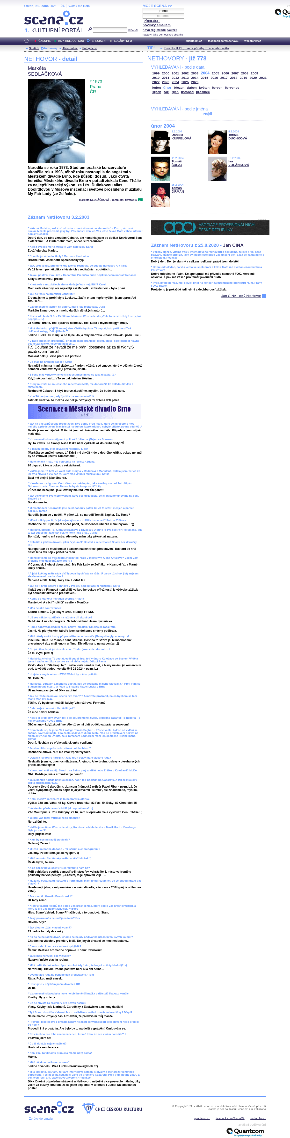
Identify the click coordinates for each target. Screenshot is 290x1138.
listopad (187, 92)
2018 (233, 78)
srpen (156, 92)
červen (217, 87)
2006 (225, 73)
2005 (215, 73)
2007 (235, 73)
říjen (175, 92)
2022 (156, 82)
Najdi (207, 114)
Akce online (70, 48)
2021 (263, 78)
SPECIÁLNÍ (99, 40)
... (140, 199)
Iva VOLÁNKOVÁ (238, 163)
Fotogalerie (89, 48)
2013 (185, 78)
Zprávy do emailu (41, 1118)
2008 (244, 73)
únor (167, 87)
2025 (185, 82)
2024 (175, 82)
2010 (156, 78)
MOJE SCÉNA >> (157, 6)
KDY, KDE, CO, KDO (71, 40)
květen (204, 87)
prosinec (203, 92)
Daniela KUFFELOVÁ (181, 136)
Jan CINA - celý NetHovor (241, 296)
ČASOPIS (44, 40)
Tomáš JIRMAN (178, 189)
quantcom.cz (194, 40)
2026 (194, 82)
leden (156, 87)
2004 (205, 73)
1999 (156, 73)
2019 (243, 78)
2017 (224, 78)
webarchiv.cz (252, 40)
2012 (175, 78)
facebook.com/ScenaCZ (223, 40)
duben (192, 87)
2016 (214, 78)
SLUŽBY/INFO (123, 40)
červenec (232, 87)
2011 (165, 78)
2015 (204, 78)
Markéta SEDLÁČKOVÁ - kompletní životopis (108, 199)
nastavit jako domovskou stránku (163, 34)
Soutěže (34, 48)
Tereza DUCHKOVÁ (237, 136)
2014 (194, 78)
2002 (185, 73)
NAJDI (133, 30)
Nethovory (51, 48)
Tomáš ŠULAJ (177, 163)
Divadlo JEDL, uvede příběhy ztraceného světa (196, 48)
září (166, 92)
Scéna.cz (32, 12)
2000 (165, 73)
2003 (194, 73)
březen (179, 87)
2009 (254, 73)
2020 (253, 78)
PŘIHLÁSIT (152, 21)
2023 (165, 82)
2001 (175, 73)
